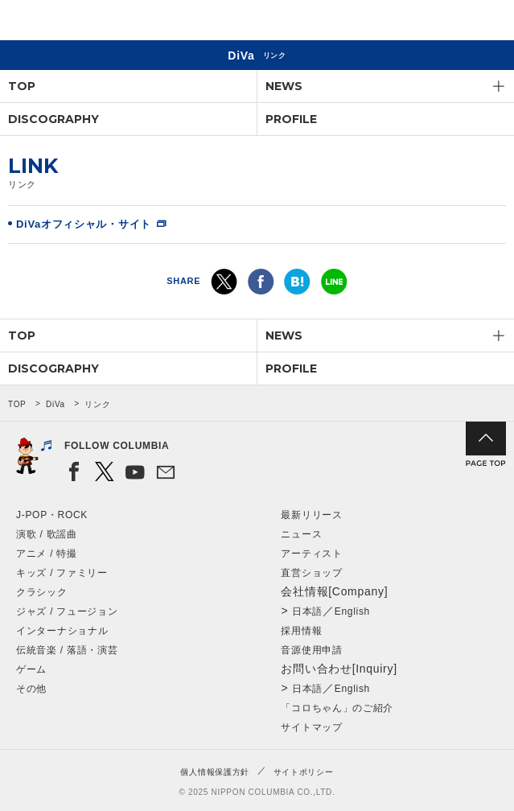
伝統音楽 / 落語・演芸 (66, 650)
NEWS (283, 86)
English (352, 611)
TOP (21, 86)
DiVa (55, 404)
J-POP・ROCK (52, 515)
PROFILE (291, 119)
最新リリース (311, 515)
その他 (31, 688)
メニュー (488, 23)
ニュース (301, 534)
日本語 (307, 611)
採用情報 (301, 630)
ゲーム (31, 669)
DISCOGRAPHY (53, 119)
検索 (446, 23)
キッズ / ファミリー (62, 572)
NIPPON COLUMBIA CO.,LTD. (88, 21)
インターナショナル (62, 630)
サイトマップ (311, 727)
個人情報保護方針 (214, 772)
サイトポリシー (303, 772)
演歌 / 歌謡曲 (46, 534)
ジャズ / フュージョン (66, 611)
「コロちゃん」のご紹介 (337, 708)
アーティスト (311, 553)
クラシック (42, 592)
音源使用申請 (311, 650)
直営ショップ (311, 572)
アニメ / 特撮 (46, 553)
